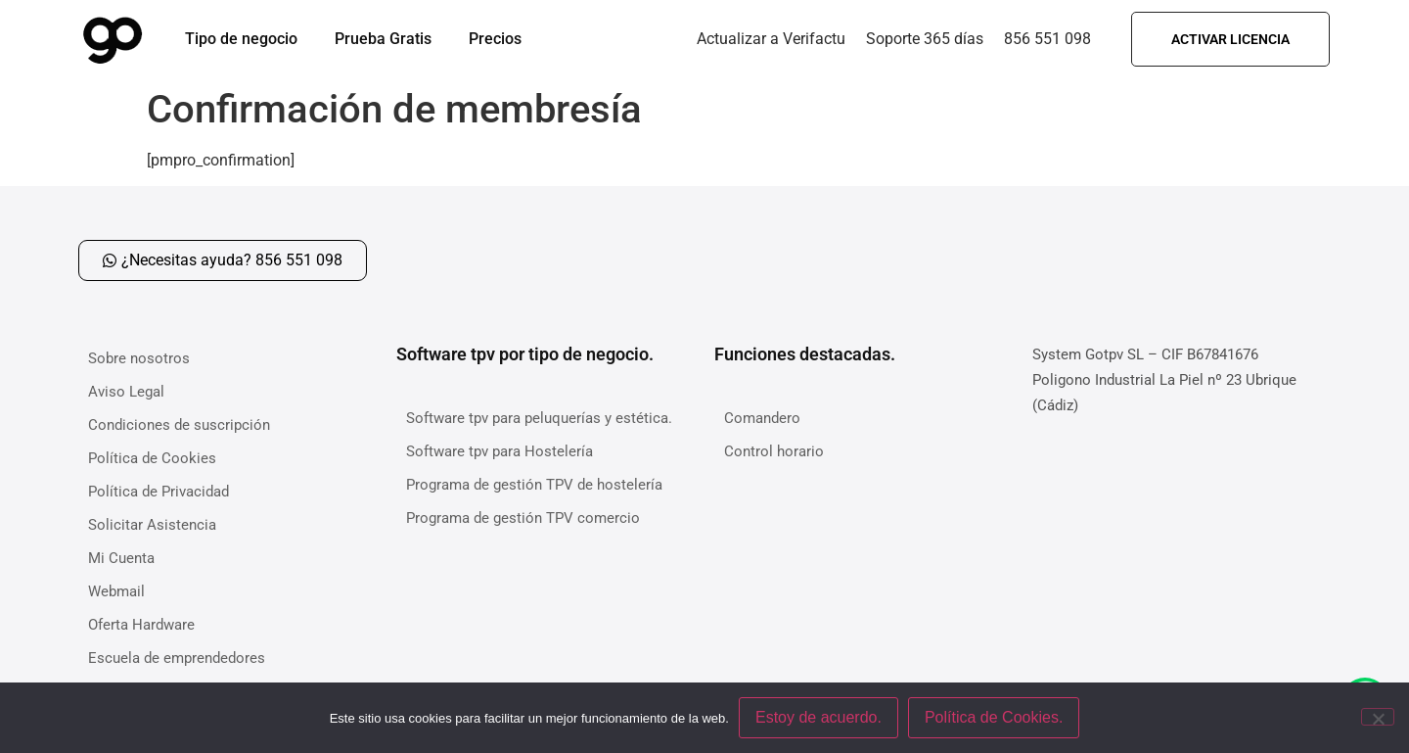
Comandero (762, 418)
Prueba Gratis (383, 38)
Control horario (774, 451)
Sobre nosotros (139, 358)
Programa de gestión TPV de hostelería (534, 485)
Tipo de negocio (241, 38)
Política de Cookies (152, 458)
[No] (1377, 717)
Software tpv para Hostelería (499, 451)
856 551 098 (1047, 38)
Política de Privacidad (158, 491)
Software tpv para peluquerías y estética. (539, 418)
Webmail (116, 591)
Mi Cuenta (121, 558)
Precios (495, 38)
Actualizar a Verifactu (771, 38)
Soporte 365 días (924, 38)
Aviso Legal (126, 391)
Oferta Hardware (141, 625)
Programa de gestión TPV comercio (523, 518)
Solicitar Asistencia (152, 525)
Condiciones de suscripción (179, 425)
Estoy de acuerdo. (818, 717)
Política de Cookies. (994, 717)
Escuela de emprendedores (176, 658)
